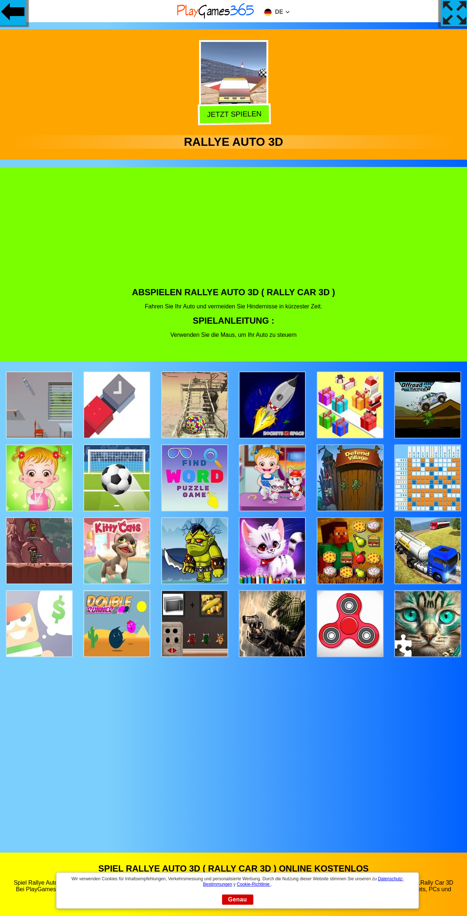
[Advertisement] (233, 233)
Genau (237, 899)
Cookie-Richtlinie (254, 884)
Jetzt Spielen (233, 113)
